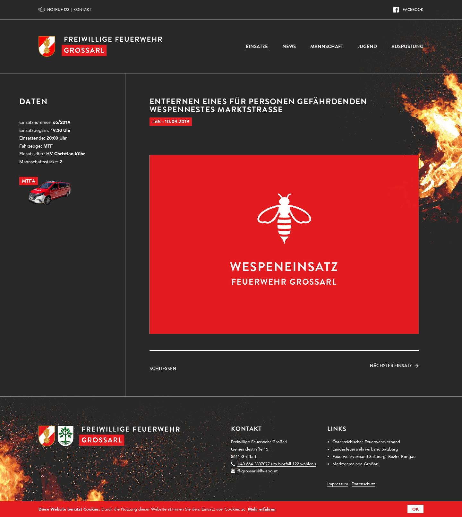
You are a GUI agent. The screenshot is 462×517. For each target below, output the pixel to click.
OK (415, 509)
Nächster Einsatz (391, 366)
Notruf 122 (58, 10)
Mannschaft (326, 46)
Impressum (337, 484)
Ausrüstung (407, 46)
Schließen (163, 368)
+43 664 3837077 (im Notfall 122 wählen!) (276, 464)
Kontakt (82, 10)
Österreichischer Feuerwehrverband (366, 441)
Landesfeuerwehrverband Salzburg (365, 449)
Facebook (413, 10)
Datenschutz (363, 484)
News (289, 46)
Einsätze (257, 46)
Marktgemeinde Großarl (355, 464)
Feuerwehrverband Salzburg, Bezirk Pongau (373, 456)
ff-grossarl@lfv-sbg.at (257, 471)
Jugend (367, 46)
